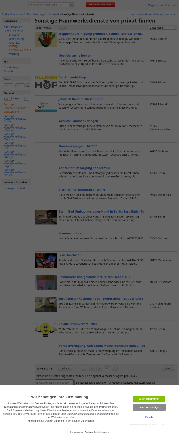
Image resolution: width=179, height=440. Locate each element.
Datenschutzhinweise (97, 432)
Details (149, 417)
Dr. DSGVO (163, 425)
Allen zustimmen (149, 398)
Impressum (76, 432)
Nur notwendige (149, 407)
